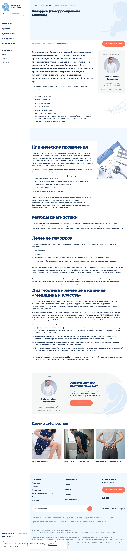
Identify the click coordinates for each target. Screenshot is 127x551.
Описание (36, 43)
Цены (4, 54)
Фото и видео (37, 490)
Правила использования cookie (44, 521)
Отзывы (35, 486)
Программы (8, 38)
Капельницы (8, 43)
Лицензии (36, 483)
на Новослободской (16, 16)
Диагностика (8, 34)
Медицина (7, 24)
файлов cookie (52, 545)
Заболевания (71, 500)
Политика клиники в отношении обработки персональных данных (57, 517)
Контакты (5, 62)
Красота (6, 29)
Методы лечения (62, 43)
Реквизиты (63, 521)
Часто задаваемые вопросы (42, 493)
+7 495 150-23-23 (8, 533)
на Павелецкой (15, 14)
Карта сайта (101, 521)
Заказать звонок (22, 533)
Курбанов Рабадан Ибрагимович (111, 78)
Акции (4, 58)
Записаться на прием (113, 43)
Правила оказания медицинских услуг (99, 517)
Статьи (68, 495)
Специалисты (7, 50)
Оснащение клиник (39, 497)
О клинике (36, 480)
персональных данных (10, 546)
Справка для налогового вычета (82, 521)
